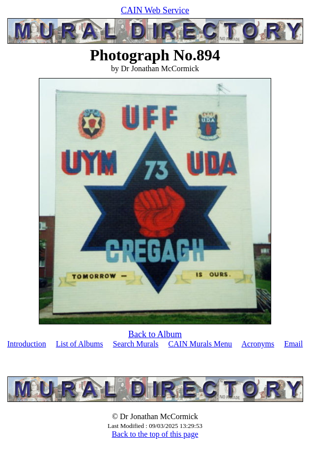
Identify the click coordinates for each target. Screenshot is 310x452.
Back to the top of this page (155, 434)
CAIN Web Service (155, 10)
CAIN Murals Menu (200, 344)
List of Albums (79, 344)
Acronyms (257, 344)
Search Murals (136, 344)
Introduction (26, 344)
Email (293, 344)
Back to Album (155, 334)
